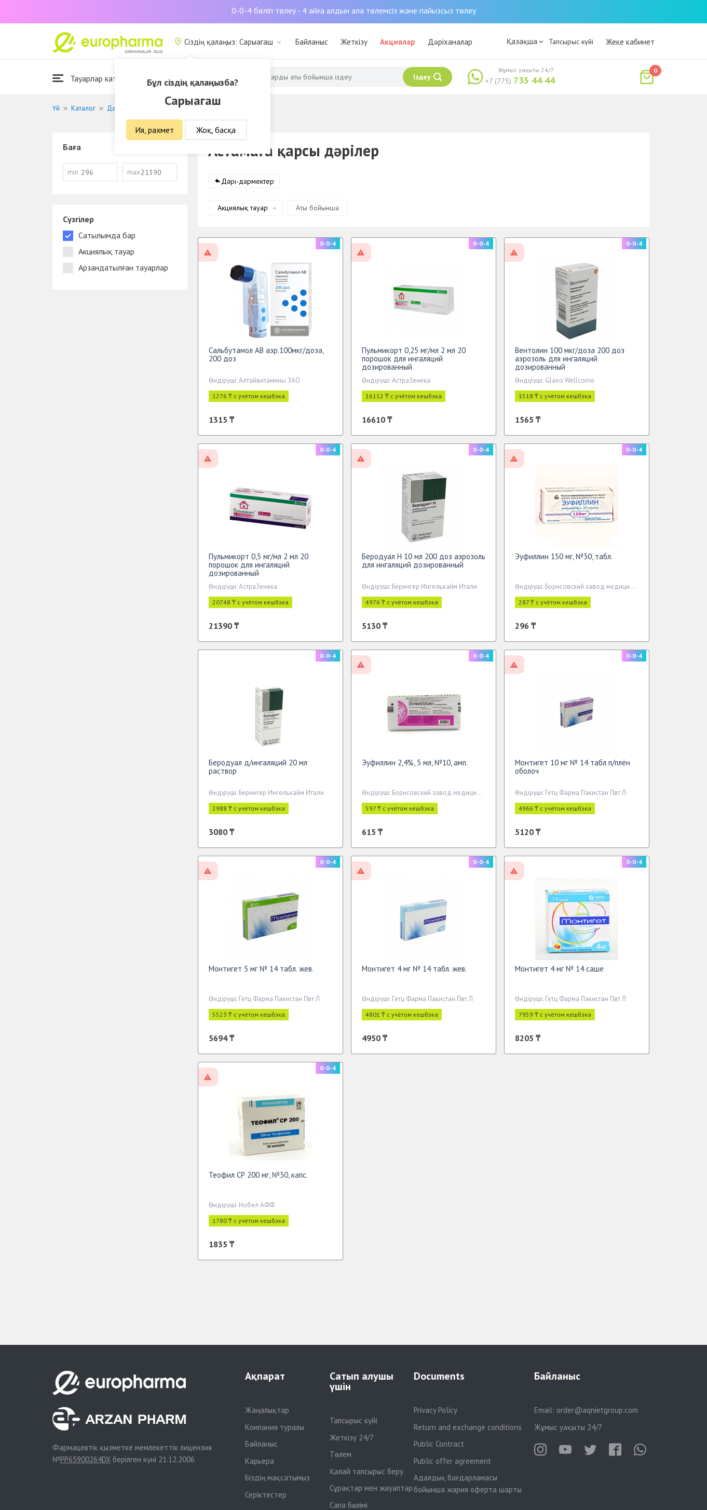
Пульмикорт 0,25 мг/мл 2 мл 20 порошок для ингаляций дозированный (414, 363)
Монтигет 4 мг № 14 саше (559, 974)
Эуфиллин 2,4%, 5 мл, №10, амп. (415, 768)
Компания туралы (274, 1427)
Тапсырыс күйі (571, 41)
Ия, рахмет (154, 130)
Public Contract (439, 1444)
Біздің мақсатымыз (277, 1477)
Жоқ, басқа (216, 130)
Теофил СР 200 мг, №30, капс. (258, 1180)
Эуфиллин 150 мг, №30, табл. (564, 562)
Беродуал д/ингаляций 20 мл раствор (258, 772)
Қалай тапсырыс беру (366, 1471)
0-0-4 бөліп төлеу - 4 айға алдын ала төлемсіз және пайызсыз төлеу (354, 10)
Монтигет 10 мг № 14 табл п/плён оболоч (572, 772)
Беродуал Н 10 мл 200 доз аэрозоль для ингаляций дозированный (423, 566)
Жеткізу (354, 42)
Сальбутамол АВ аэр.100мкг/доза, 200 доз (266, 359)
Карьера (259, 1461)
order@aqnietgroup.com (597, 1410)
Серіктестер (266, 1495)
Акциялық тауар (242, 213)
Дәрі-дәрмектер (247, 186)
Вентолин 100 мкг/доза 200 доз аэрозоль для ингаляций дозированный (569, 363)
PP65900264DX (85, 1459)
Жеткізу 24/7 (352, 1437)
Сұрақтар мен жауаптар (371, 1488)
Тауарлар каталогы (95, 78)
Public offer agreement (452, 1461)
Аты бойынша (317, 213)
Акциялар (397, 42)
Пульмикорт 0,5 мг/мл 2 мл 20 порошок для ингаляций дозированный (258, 570)
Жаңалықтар (267, 1410)
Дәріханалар (450, 42)
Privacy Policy (435, 1410)
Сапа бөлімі (349, 1505)
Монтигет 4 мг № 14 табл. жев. (414, 974)
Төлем (340, 1454)
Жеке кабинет (630, 42)
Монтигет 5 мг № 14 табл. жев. (261, 974)
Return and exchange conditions (468, 1427)
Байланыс (311, 42)
